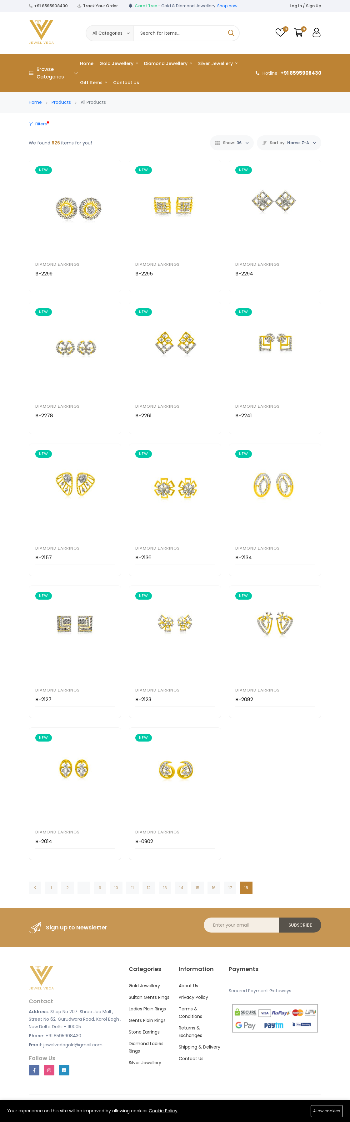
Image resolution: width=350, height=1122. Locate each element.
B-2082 (244, 699)
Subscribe (300, 925)
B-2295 (144, 273)
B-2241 (243, 415)
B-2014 (43, 841)
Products (61, 102)
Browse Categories (53, 73)
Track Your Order (100, 6)
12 (149, 888)
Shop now (227, 6)
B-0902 (144, 841)
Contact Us (126, 82)
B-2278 (44, 415)
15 (197, 888)
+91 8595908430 (51, 6)
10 (116, 888)
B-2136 (143, 557)
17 (230, 888)
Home (86, 63)
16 (214, 888)
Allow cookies (326, 1111)
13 (165, 888)
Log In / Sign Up (305, 6)
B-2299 (43, 273)
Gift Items (93, 82)
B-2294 (244, 273)
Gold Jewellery (118, 63)
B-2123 (143, 699)
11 (132, 888)
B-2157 (43, 557)
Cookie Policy (163, 1111)
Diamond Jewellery (168, 63)
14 (181, 888)
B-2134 (243, 557)
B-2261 (143, 415)
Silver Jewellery (218, 63)
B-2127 (43, 699)
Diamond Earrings (57, 264)
